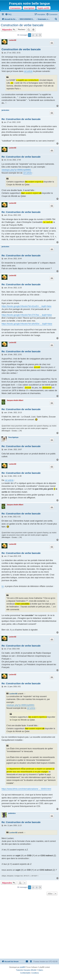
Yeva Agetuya (13, 437)
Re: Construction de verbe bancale (21, 119)
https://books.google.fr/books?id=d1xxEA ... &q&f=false (26, 306)
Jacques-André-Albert (15, 400)
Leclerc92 (12, 40)
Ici (3, 586)
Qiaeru (40, 970)
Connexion (15, 8)
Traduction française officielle (26, 970)
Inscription (29, 8)
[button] (40, 35)
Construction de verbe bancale (22, 25)
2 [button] (33, 35)
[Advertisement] (29, 927)
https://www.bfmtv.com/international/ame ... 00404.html (26, 789)
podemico (12, 813)
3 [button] (36, 35)
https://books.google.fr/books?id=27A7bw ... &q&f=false (27, 315)
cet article (28, 71)
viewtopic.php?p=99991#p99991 (16, 170)
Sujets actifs (43, 8)
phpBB (22, 967)
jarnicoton (5, 110)
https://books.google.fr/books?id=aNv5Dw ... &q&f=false (27, 324)
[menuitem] (8, 14)
